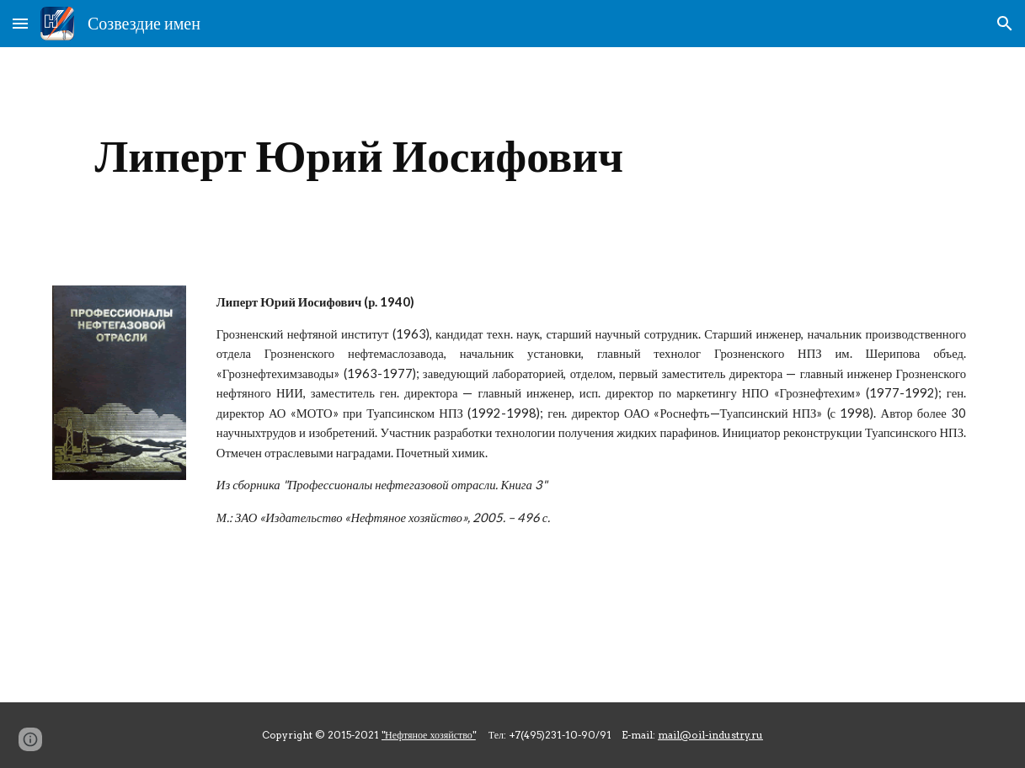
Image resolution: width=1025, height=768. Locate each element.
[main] (359, 156)
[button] (20, 23)
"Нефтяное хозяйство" (429, 734)
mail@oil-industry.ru (710, 734)
